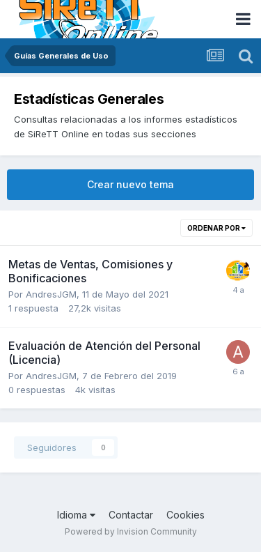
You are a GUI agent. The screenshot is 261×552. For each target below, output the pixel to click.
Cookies (185, 515)
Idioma (76, 515)
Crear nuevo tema (130, 184)
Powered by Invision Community (131, 531)
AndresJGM (51, 294)
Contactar (131, 515)
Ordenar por (216, 228)
